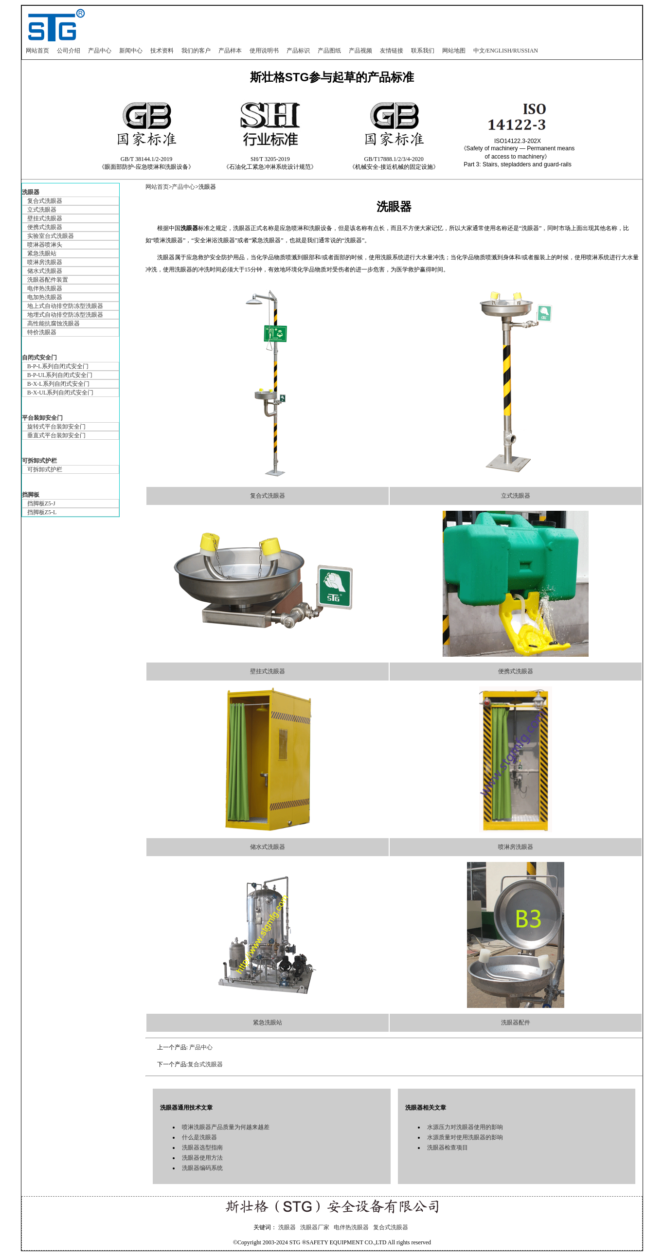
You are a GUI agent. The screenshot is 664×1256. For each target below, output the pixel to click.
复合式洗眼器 (44, 200)
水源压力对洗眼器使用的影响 (465, 1127)
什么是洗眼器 (199, 1137)
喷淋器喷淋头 (44, 244)
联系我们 (422, 50)
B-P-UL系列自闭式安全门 (60, 375)
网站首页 (37, 50)
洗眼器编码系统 (202, 1168)
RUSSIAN (525, 50)
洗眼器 (30, 192)
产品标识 (298, 50)
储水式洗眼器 (44, 271)
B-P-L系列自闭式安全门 (58, 366)
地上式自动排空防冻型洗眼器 (65, 306)
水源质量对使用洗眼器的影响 (465, 1137)
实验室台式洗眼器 (50, 236)
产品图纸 (329, 50)
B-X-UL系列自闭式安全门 (60, 392)
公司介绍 (68, 50)
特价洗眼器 (41, 332)
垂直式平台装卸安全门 (56, 435)
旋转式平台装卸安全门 (56, 426)
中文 (479, 50)
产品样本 (230, 50)
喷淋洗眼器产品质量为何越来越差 (225, 1127)
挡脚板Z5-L (42, 512)
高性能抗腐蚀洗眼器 (53, 323)
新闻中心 (131, 50)
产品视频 (360, 50)
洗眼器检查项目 (447, 1147)
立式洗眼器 (41, 209)
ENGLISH (498, 50)
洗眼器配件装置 (47, 279)
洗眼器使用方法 (202, 1157)
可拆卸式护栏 (39, 460)
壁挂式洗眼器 (44, 218)
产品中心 (99, 50)
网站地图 (454, 50)
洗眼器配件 (515, 1022)
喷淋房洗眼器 (44, 262)
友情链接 (391, 50)
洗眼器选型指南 (202, 1147)
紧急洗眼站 (41, 253)
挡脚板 (30, 494)
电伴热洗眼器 (44, 288)
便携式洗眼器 (44, 227)
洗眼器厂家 (314, 1227)
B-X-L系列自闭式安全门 (58, 383)
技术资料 (162, 50)
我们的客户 (196, 50)
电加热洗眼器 (44, 297)
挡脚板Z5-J (41, 503)
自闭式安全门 (39, 357)
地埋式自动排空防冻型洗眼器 (65, 314)
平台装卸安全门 (42, 417)
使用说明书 (264, 50)
